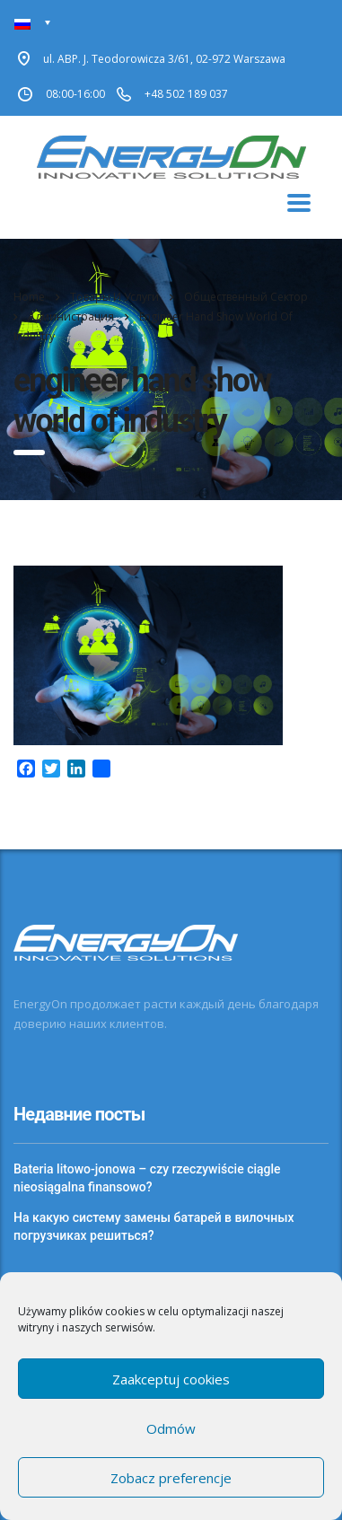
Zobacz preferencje (171, 1478)
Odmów (171, 1428)
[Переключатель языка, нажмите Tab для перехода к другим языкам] (32, 23)
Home (29, 296)
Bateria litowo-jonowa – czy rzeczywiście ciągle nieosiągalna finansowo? (147, 1178)
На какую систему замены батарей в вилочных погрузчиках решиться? (153, 1226)
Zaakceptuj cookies (171, 1379)
